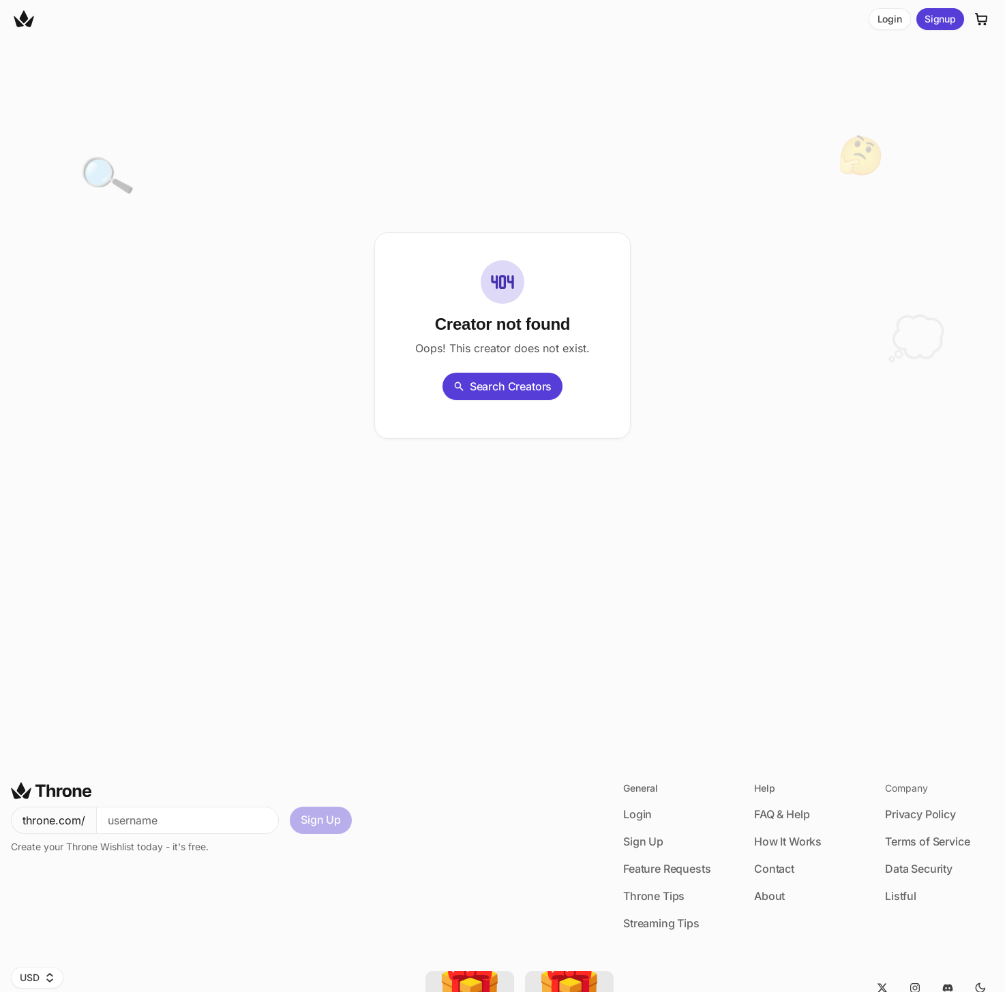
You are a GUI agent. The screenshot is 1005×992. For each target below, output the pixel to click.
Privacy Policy (920, 814)
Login (889, 19)
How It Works (788, 841)
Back (260, 363)
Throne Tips (654, 896)
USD (37, 977)
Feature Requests (666, 868)
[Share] (95, 333)
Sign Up (321, 819)
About (769, 896)
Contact (774, 868)
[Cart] (981, 19)
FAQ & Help (781, 814)
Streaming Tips (661, 923)
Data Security (918, 868)
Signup (940, 19)
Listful (900, 896)
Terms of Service (927, 841)
